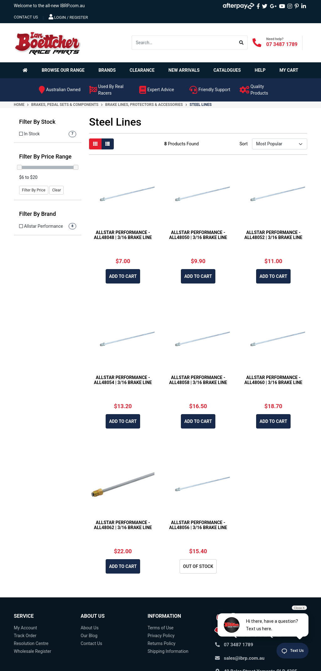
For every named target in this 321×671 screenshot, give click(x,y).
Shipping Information (168, 651)
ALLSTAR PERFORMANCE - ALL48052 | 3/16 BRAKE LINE (274, 235)
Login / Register (68, 17)
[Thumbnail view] (95, 143)
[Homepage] (26, 70)
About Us (89, 627)
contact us (26, 17)
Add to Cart (123, 276)
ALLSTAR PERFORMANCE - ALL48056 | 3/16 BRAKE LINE (198, 525)
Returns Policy (162, 643)
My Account (25, 627)
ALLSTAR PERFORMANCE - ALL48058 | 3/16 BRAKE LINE (198, 380)
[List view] (107, 143)
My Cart (288, 70)
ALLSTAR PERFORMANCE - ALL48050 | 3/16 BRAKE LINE (198, 235)
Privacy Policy (161, 635)
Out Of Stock (198, 566)
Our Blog (89, 635)
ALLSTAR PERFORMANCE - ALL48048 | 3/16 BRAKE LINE (123, 235)
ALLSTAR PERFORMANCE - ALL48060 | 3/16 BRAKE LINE (274, 380)
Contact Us (91, 643)
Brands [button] (107, 70)
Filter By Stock (37, 121)
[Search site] (241, 42)
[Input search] (184, 42)
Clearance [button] (142, 70)
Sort (243, 143)
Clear (56, 190)
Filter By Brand (37, 214)
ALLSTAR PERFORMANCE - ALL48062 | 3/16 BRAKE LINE (123, 525)
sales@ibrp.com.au (244, 658)
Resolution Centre (31, 643)
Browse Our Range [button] (63, 70)
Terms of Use (161, 627)
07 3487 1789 (281, 44)
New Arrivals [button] (183, 70)
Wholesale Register (32, 651)
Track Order (25, 635)
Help (260, 70)
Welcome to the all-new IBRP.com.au (49, 5)
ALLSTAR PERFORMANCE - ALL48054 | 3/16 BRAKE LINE (123, 380)
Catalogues (227, 70)
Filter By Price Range (45, 156)
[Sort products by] (279, 143)
